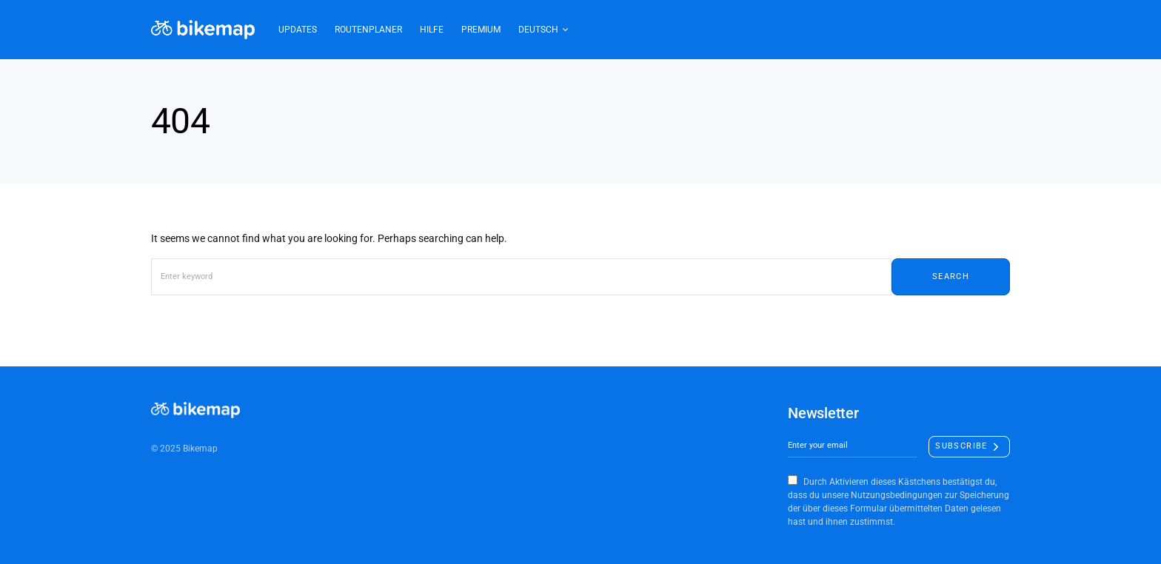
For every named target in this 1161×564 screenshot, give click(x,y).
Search (950, 276)
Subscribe (961, 446)
